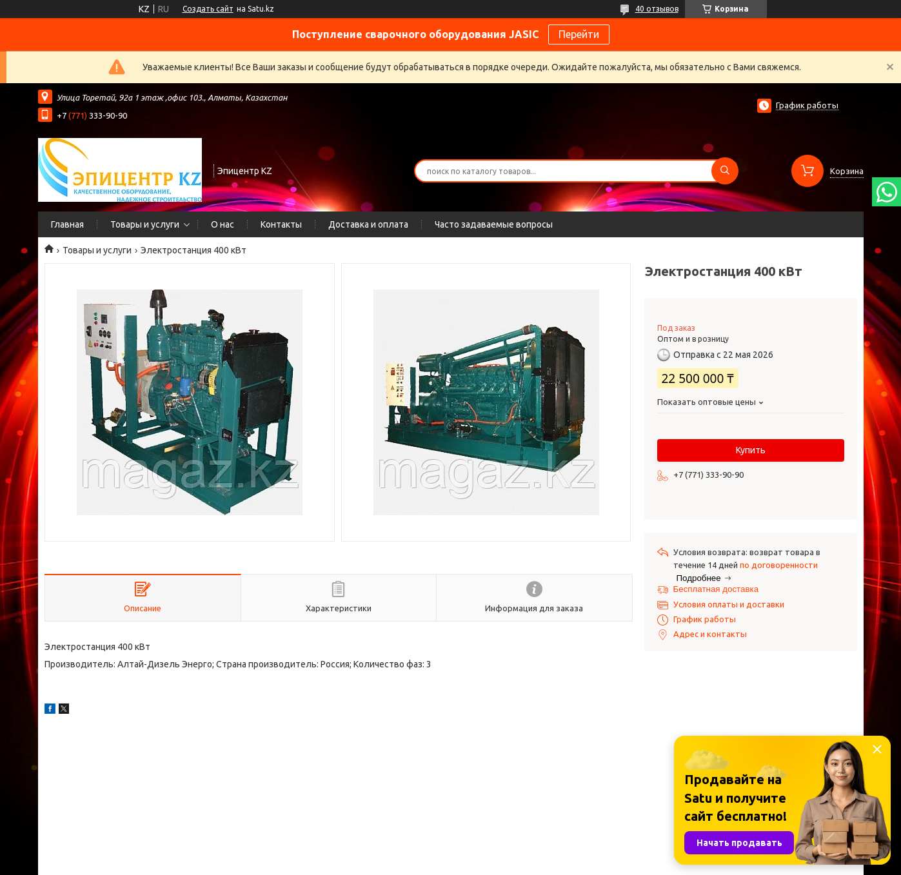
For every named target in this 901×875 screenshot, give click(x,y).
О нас (222, 224)
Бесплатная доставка (716, 589)
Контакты (281, 224)
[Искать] (724, 170)
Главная (67, 224)
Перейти (579, 34)
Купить (751, 450)
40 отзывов (656, 9)
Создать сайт (208, 9)
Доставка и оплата (368, 224)
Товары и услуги (144, 224)
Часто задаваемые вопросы (494, 224)
